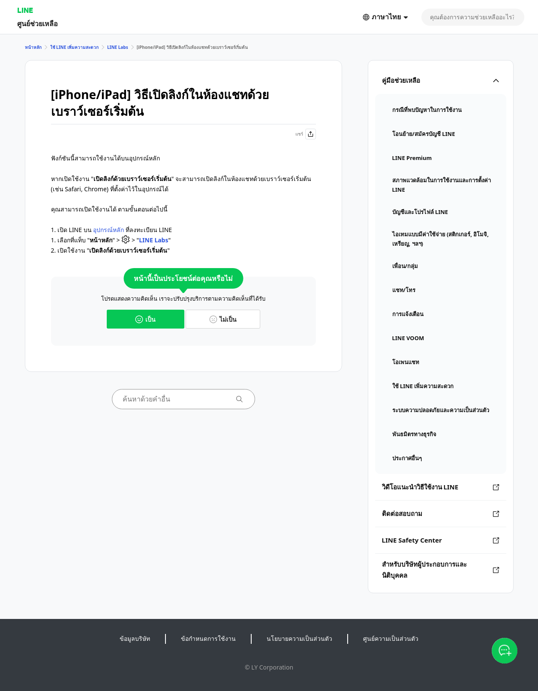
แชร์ (305, 134)
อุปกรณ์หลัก (108, 230)
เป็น (145, 319)
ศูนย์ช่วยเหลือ (37, 23)
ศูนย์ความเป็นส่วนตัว (390, 638)
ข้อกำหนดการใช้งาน (208, 638)
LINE (25, 10)
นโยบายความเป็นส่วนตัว (299, 638)
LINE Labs (117, 47)
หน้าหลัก (33, 47)
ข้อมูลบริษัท (135, 638)
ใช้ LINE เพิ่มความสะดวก (74, 47)
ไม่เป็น (223, 319)
